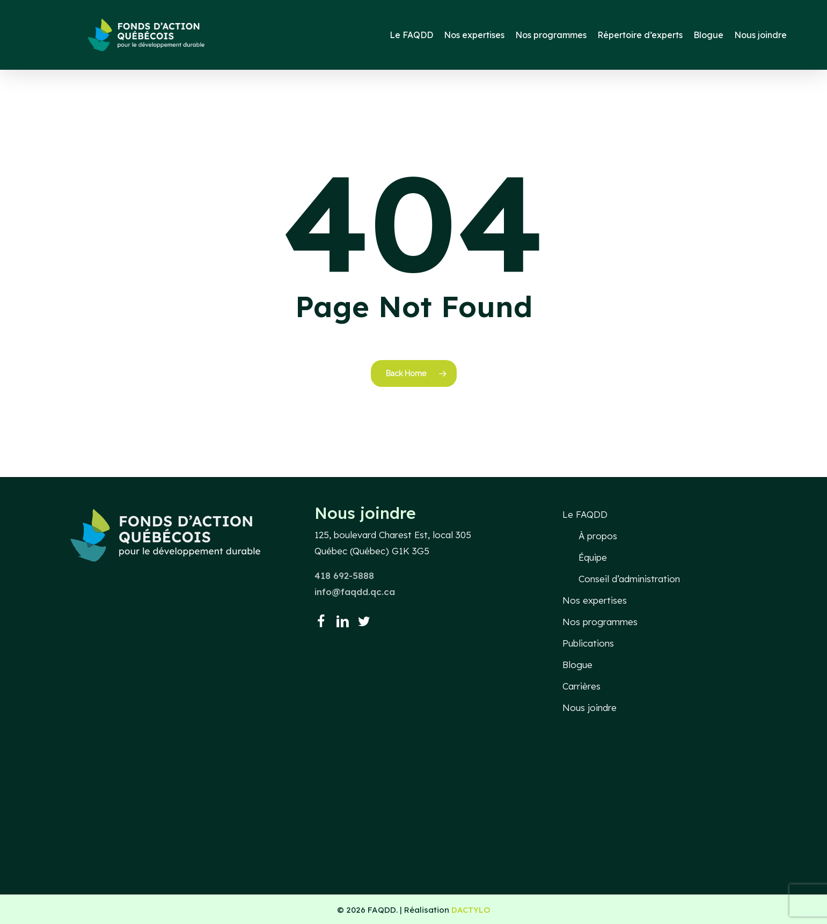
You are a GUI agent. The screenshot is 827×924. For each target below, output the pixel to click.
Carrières (581, 686)
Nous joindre (589, 707)
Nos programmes (600, 621)
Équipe (593, 557)
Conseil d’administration (629, 578)
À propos (598, 535)
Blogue (577, 664)
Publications (588, 643)
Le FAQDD (585, 514)
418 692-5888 (344, 575)
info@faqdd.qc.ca (354, 591)
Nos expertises (594, 600)
